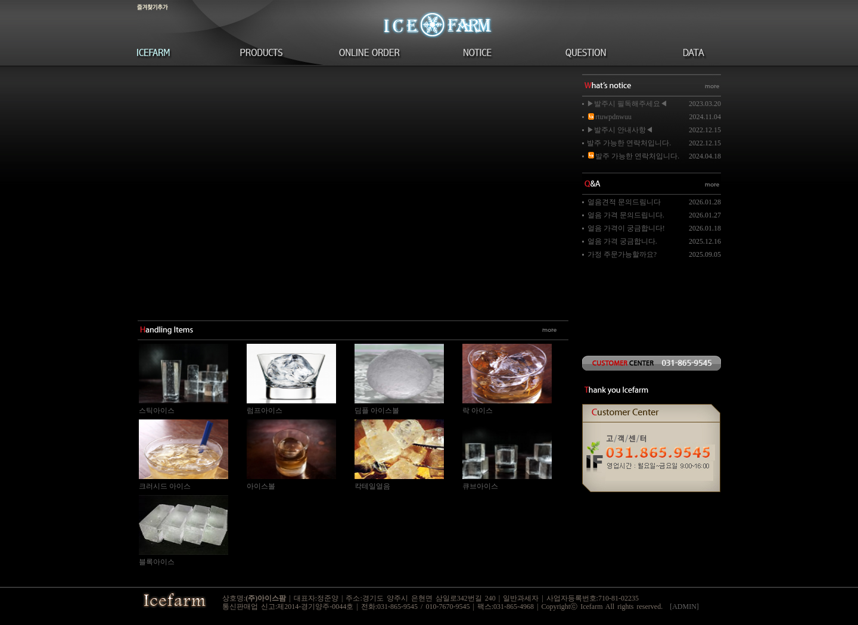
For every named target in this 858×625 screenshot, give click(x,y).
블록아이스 (157, 562)
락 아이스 (477, 410)
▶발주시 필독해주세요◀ (627, 103)
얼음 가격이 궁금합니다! (626, 228)
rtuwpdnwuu (609, 117)
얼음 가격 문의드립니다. (625, 215)
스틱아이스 (157, 410)
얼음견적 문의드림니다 (624, 202)
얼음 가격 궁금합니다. (622, 241)
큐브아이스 (480, 486)
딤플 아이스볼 (377, 410)
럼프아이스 (264, 410)
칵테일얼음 (372, 486)
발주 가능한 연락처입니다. (629, 143)
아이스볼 (261, 486)
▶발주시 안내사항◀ (620, 130)
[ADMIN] (684, 606)
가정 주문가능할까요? (622, 254)
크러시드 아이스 (165, 486)
